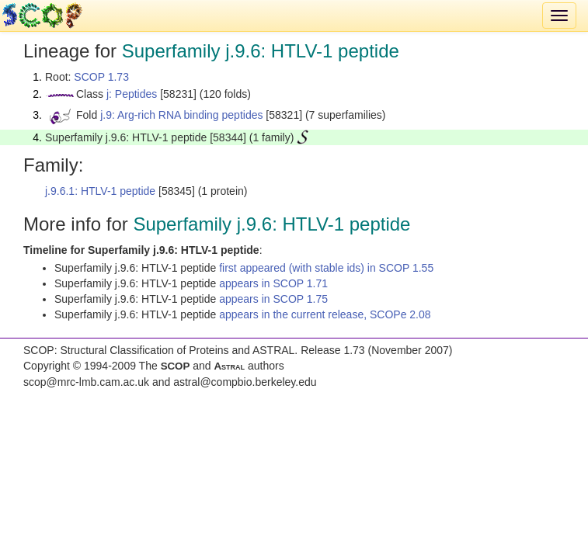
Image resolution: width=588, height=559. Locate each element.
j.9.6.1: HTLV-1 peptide (100, 191)
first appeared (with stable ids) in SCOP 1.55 (326, 268)
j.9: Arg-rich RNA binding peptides (181, 115)
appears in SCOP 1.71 (273, 283)
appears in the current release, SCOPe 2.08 (324, 314)
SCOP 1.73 (101, 77)
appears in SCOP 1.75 (273, 299)
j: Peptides (131, 94)
